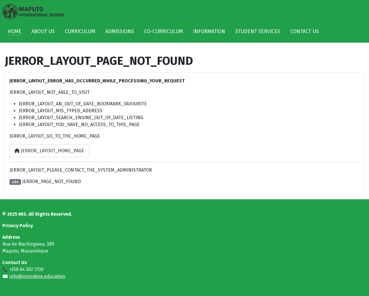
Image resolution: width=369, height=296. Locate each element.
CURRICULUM (80, 32)
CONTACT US (304, 32)
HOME (14, 32)
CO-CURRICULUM (163, 32)
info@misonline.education (37, 276)
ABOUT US (43, 32)
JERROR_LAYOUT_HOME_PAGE (49, 150)
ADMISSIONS (119, 32)
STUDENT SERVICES (257, 32)
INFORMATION (209, 32)
